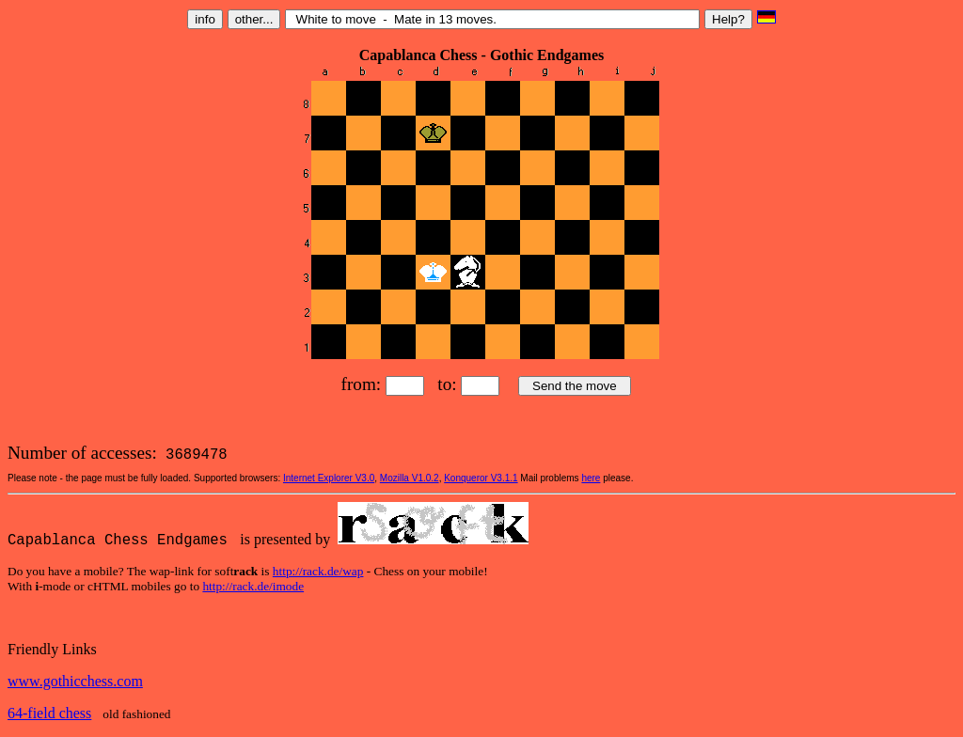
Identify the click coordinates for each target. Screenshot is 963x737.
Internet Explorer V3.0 (328, 478)
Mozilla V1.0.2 (409, 478)
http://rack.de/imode (253, 586)
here (590, 478)
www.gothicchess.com (75, 681)
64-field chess (49, 713)
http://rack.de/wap (318, 571)
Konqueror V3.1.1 (480, 478)
